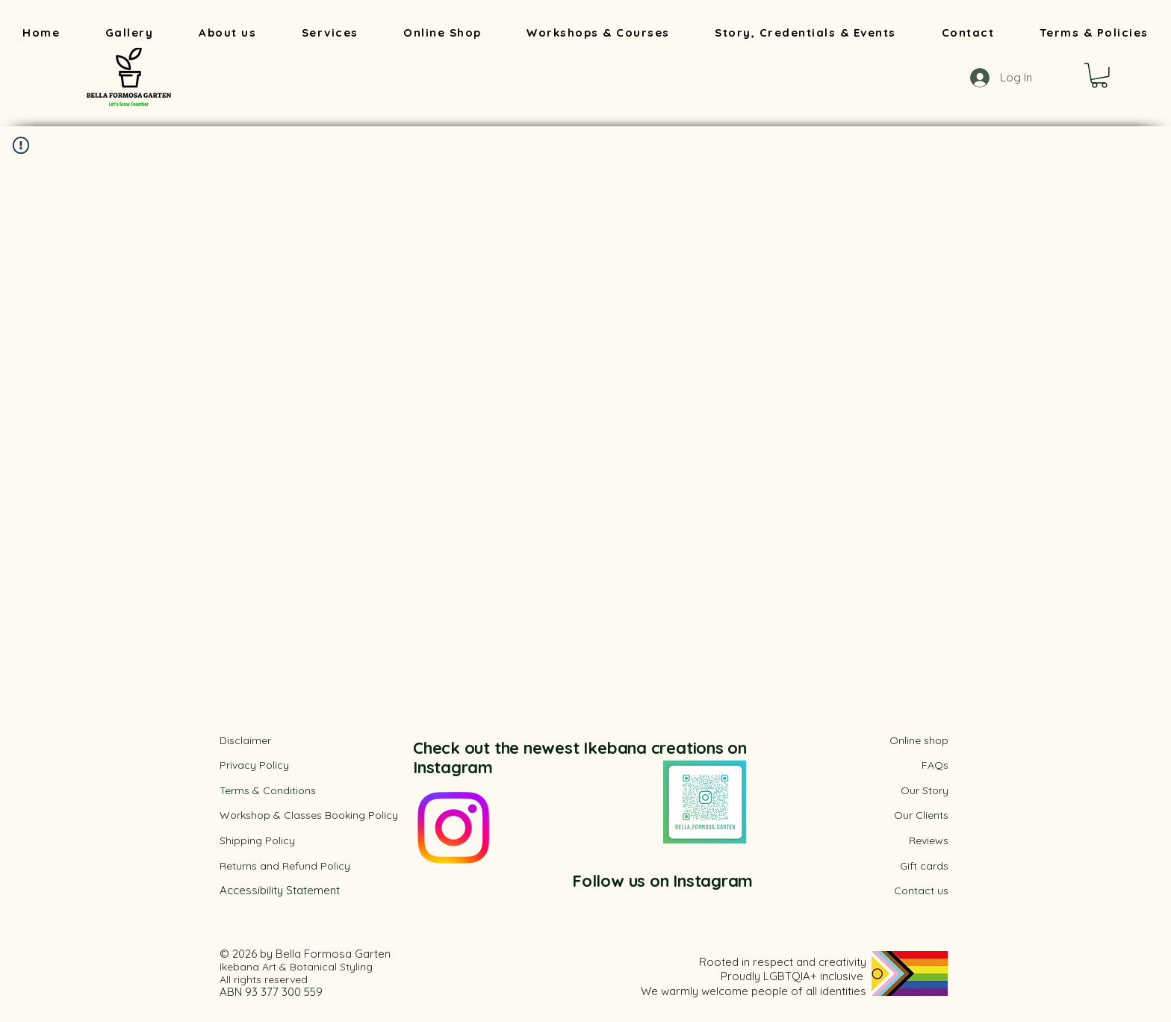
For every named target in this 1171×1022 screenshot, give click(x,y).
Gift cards (924, 866)
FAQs (935, 765)
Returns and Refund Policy (285, 866)
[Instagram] (453, 828)
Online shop (918, 740)
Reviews (928, 840)
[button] (1099, 75)
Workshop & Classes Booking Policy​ (309, 815)
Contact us (921, 890)
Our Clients (921, 815)
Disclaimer (245, 740)
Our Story (924, 790)
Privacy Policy (254, 765)
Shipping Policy (257, 840)
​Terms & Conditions (268, 790)
